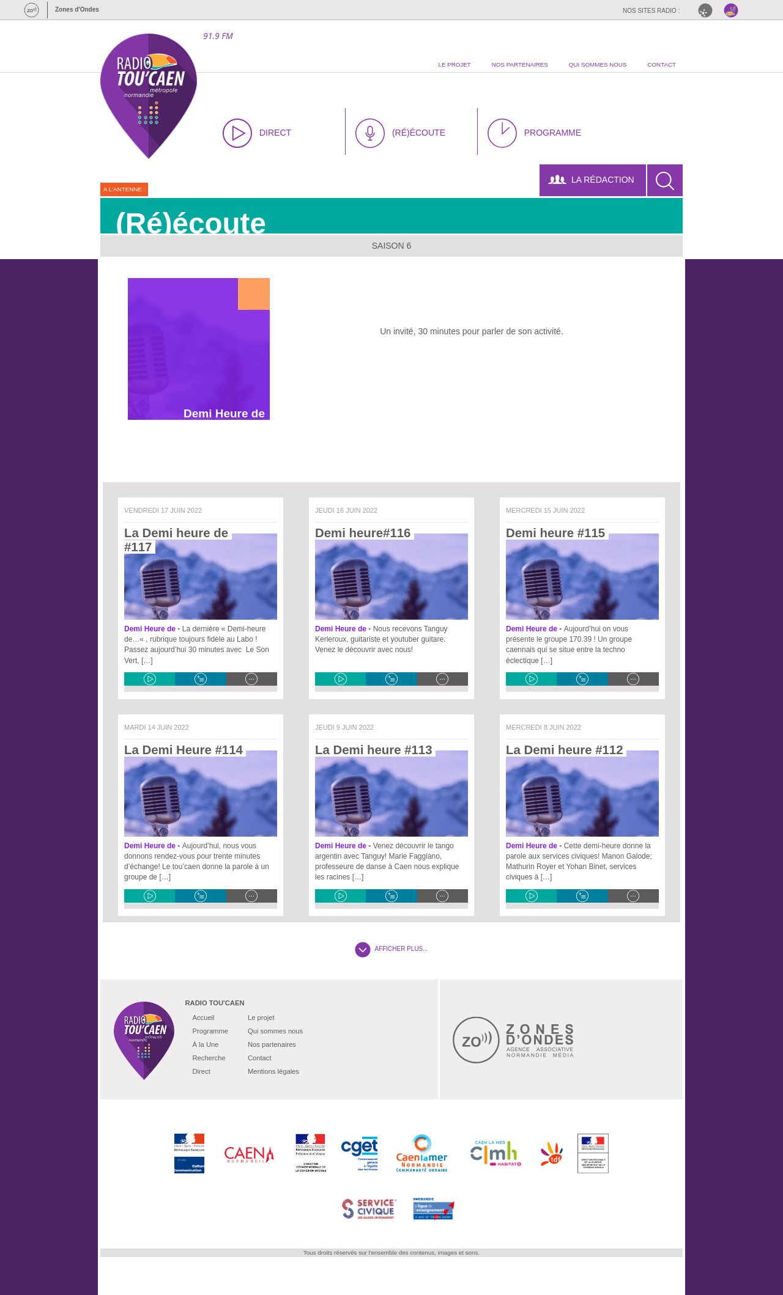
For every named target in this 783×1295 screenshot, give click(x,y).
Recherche (209, 1058)
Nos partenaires (272, 1044)
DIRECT (257, 133)
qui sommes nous (598, 64)
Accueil (204, 1017)
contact (661, 64)
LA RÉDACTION (591, 180)
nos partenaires (520, 64)
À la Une (206, 1044)
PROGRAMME (534, 133)
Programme (210, 1031)
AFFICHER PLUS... (391, 948)
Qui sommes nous (275, 1031)
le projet (454, 64)
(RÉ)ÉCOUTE (400, 133)
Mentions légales (273, 1071)
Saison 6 (392, 246)
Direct (201, 1071)
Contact (260, 1058)
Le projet (261, 1017)
